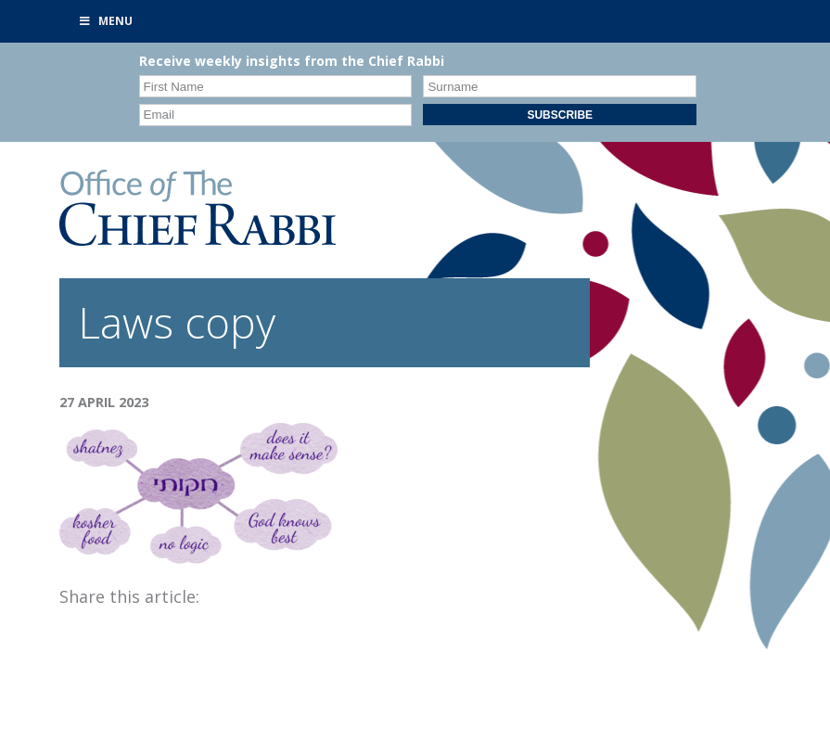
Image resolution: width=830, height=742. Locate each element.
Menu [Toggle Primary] (106, 21)
